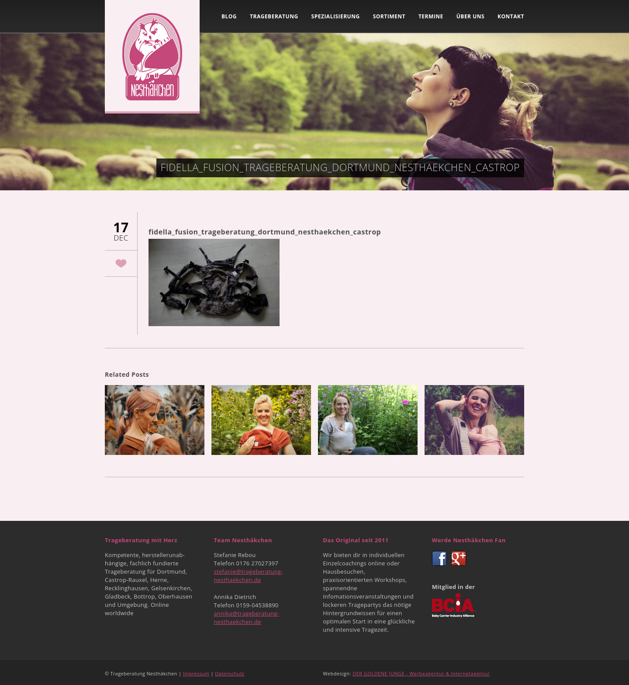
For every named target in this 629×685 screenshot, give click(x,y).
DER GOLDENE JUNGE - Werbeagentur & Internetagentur (421, 673)
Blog (229, 16)
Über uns (470, 16)
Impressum (196, 673)
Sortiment (389, 16)
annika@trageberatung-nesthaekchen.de (247, 617)
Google (458, 558)
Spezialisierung (335, 16)
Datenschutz (229, 673)
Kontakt (511, 16)
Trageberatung (274, 16)
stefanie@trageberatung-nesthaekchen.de (248, 576)
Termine (430, 16)
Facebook (439, 558)
